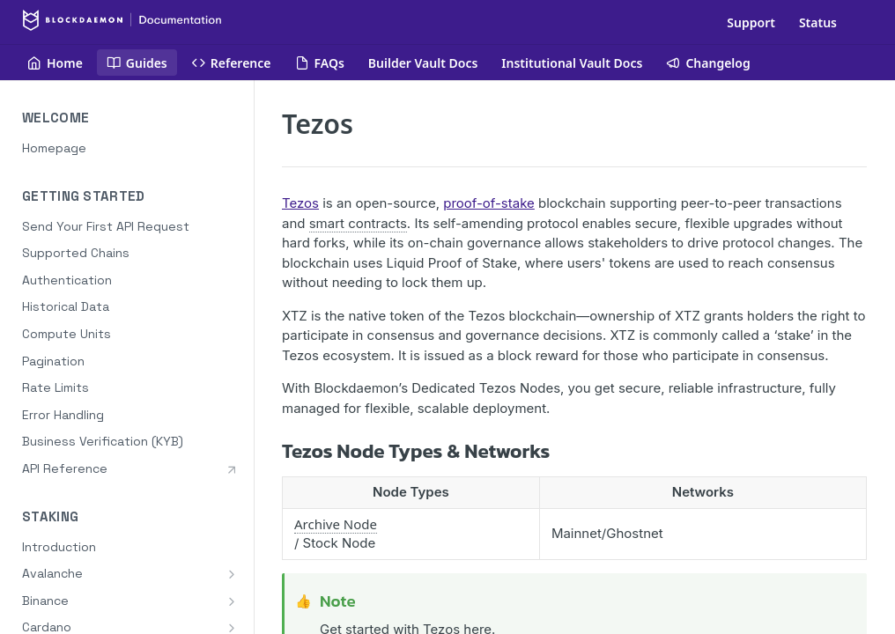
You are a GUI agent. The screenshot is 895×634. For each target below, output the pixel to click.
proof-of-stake (489, 203)
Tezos (300, 203)
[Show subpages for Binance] (232, 601)
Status (818, 22)
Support (751, 22)
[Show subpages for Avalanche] (232, 574)
